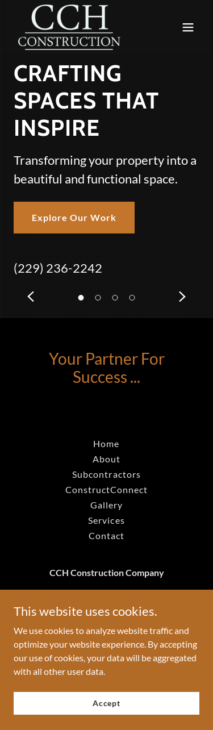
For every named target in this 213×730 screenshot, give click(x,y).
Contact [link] (106, 535)
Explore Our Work (74, 217)
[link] (69, 27)
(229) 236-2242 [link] (58, 268)
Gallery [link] (106, 504)
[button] (132, 298)
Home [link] (106, 443)
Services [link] (106, 520)
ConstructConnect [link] (106, 489)
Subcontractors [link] (106, 474)
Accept (106, 703)
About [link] (106, 458)
